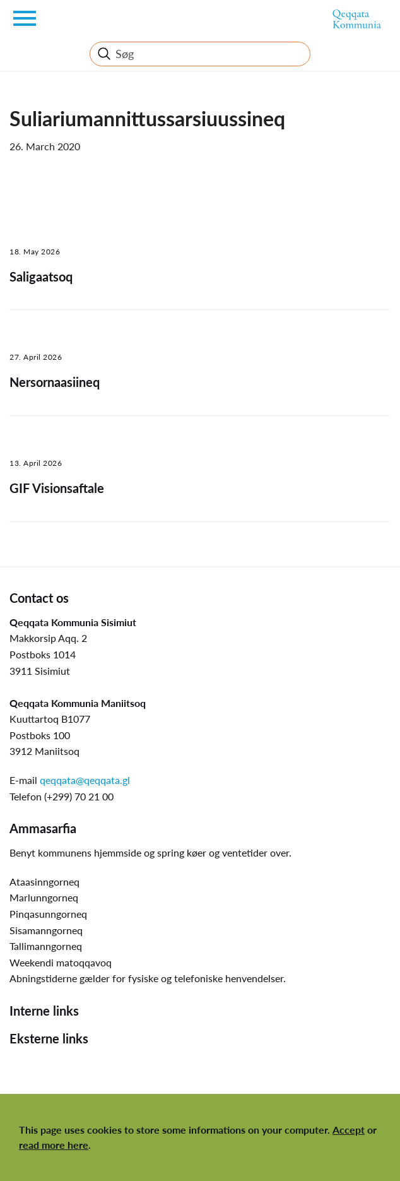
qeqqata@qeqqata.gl (85, 780)
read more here (53, 1145)
